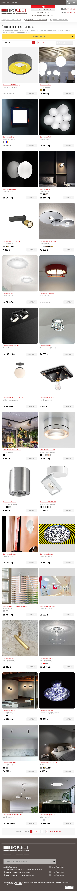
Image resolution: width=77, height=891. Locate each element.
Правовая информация (62, 882)
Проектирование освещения (43, 15)
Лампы (4, 23)
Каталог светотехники (43, 10)
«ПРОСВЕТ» (18, 884)
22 (43, 43)
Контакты (14, 2)
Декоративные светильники (35, 19)
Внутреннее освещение (11, 19)
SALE (43, 6)
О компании (5, 2)
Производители (43, 12)
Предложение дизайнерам (64, 23)
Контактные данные (22, 854)
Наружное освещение (59, 19)
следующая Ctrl (55, 831)
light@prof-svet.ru (11, 867)
